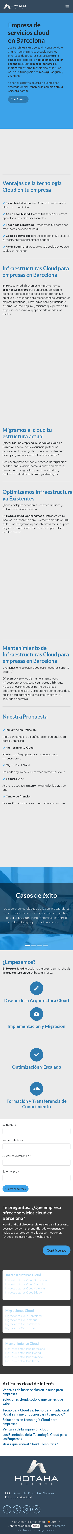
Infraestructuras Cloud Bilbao (23, 1292)
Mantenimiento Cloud (22, 1343)
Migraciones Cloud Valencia (22, 1324)
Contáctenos (18, 99)
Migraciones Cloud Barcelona (23, 1316)
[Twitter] (17, 1509)
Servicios (48, 1493)
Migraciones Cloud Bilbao (21, 1328)
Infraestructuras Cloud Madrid (24, 1284)
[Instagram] (27, 1509)
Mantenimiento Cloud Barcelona (25, 1349)
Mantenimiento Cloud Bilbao (22, 1361)
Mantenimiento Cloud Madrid (23, 1353)
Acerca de (19, 1493)
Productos (34, 1493)
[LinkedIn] (7, 1509)
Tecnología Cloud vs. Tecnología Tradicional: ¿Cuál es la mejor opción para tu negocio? (36, 1412)
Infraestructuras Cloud (23, 1275)
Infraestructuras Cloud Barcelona (26, 1280)
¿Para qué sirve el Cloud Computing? (30, 1444)
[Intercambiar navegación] (67, 6)
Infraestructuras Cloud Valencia (25, 1288)
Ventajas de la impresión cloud (25, 1429)
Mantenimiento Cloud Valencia (24, 1357)
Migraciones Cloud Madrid (21, 1320)
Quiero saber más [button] (15, 1188)
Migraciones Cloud (19, 1310)
